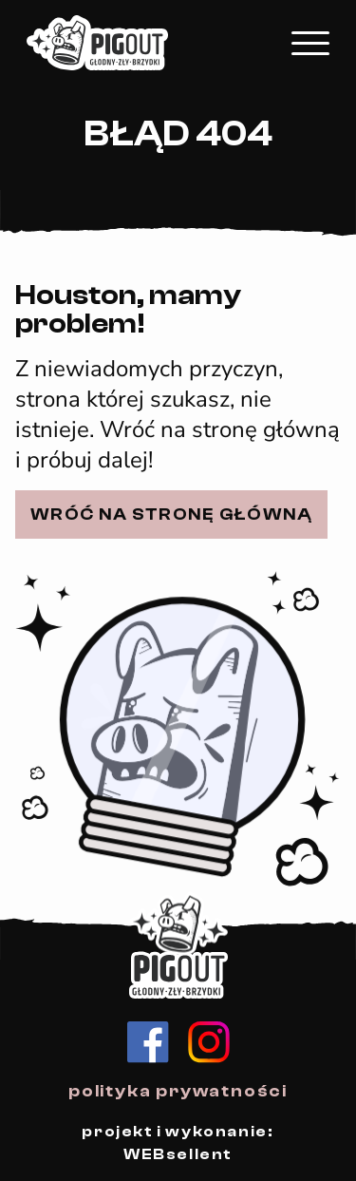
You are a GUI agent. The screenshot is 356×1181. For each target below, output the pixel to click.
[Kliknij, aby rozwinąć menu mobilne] (310, 43)
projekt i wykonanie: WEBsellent (177, 1143)
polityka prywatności (178, 1091)
